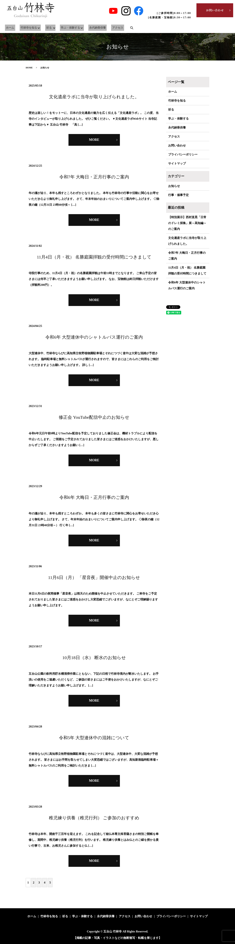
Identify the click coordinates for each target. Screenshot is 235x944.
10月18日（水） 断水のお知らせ (94, 657)
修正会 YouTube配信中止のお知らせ (94, 417)
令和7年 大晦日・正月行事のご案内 (94, 177)
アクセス (111, 27)
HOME (29, 67)
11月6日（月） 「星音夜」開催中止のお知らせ (94, 577)
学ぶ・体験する (66, 27)
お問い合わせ (177, 145)
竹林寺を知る (26, 27)
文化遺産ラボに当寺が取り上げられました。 (94, 96)
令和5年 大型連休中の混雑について (94, 737)
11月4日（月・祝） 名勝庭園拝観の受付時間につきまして (94, 257)
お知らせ (174, 186)
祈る (45, 27)
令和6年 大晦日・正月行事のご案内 (94, 497)
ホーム (9, 27)
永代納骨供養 (93, 27)
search (124, 27)
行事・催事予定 (178, 195)
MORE (94, 140)
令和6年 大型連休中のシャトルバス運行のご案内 (94, 337)
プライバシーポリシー (183, 154)
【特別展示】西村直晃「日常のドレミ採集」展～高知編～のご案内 (187, 223)
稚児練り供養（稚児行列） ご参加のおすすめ (94, 817)
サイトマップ (177, 163)
